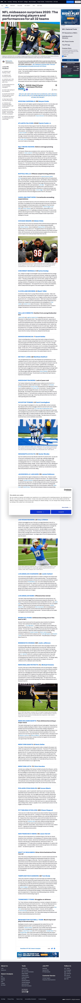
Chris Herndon (39, 766)
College (19, 5)
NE (42, 95)
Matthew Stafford (40, 357)
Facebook (68, 973)
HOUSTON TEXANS (25, 402)
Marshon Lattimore (24, 735)
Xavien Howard (34, 632)
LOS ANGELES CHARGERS (28, 574)
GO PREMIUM (70, 1)
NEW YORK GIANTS (25, 744)
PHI (53, 95)
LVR (28, 95)
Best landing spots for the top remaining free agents (8, 86)
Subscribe (44, 968)
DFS (34, 5)
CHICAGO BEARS (24, 221)
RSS (67, 978)
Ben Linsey (9, 60)
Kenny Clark (36, 388)
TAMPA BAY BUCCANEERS (28, 876)
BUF (29, 94)
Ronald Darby (23, 932)
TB (37, 97)
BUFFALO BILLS (24, 173)
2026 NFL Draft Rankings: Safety (6, 72)
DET (50, 94)
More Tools (70, 60)
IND (20, 95)
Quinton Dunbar (28, 927)
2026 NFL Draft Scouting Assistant (6, 76)
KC (25, 95)
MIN (39, 95)
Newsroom (3, 970)
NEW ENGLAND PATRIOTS (28, 665)
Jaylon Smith (21, 317)
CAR (32, 94)
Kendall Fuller (49, 930)
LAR (34, 95)
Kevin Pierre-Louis (27, 930)
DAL (46, 94)
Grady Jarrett (23, 139)
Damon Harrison (24, 227)
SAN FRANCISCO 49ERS (27, 834)
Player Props (24, 968)
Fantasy (12, 5)
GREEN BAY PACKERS (26, 380)
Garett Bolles (40, 336)
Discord (68, 975)
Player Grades (25, 973)
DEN (43, 94)
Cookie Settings (42, 999)
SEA (34, 97)
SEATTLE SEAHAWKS (26, 852)
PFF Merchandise (46, 971)
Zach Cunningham (43, 402)
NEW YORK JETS (24, 766)
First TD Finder (25, 970)
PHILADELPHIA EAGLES (27, 788)
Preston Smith (34, 386)
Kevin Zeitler (40, 744)
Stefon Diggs (39, 190)
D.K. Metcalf (23, 654)
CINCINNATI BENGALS (27, 271)
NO (44, 95)
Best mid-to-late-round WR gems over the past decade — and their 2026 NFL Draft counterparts (8, 112)
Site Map (3, 999)
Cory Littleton (42, 519)
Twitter (68, 968)
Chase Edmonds (40, 115)
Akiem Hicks (38, 221)
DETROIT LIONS (24, 357)
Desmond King (23, 910)
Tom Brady (46, 876)
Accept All (61, 511)
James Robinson (48, 474)
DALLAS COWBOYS (25, 313)
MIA (37, 95)
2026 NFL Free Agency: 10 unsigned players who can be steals (8, 118)
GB (52, 94)
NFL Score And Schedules (28, 971)
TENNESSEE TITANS (26, 899)
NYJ (50, 95)
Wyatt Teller (42, 291)
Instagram (68, 970)
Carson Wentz (45, 788)
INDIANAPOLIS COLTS (26, 454)
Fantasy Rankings (26, 982)
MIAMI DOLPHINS (25, 617)
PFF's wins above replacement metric (43, 408)
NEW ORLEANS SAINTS (27, 721)
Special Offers (45, 970)
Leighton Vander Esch (32, 317)
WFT (43, 97)
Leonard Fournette (28, 480)
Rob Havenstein (39, 607)
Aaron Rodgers (24, 887)
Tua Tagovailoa (29, 625)
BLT (26, 94)
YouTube (68, 971)
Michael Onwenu (47, 665)
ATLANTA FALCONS (25, 123)
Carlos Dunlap (43, 271)
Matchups (24, 978)
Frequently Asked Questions (48, 979)
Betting (39, 5)
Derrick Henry (26, 487)
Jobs (2, 968)
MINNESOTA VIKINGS (26, 643)
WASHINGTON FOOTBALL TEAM (30, 919)
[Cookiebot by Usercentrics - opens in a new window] (65, 490)
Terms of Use (19, 999)
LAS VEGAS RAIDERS (26, 519)
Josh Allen (41, 184)
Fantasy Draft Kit (26, 980)
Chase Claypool (47, 810)
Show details (65, 507)
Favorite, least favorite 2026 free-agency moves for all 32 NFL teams (8, 95)
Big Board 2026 (25, 984)
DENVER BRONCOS (25, 336)
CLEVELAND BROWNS (26, 291)
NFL (7, 5)
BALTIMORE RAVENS (26, 147)
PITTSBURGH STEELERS (27, 810)
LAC (31, 95)
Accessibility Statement (30, 999)
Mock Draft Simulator (26, 985)
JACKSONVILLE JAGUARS (28, 474)
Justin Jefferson (44, 643)
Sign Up (70, 75)
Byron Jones (43, 632)
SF (32, 97)
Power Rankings (25, 977)
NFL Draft (27, 5)
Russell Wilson (31, 581)
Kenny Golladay (43, 371)
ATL (23, 94)
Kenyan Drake (43, 101)
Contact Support (46, 978)
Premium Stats (25, 975)
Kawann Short (41, 227)
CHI (37, 94)
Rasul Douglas (46, 206)
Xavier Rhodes (43, 454)
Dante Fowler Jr (45, 123)
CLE (40, 94)
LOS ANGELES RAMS (26, 596)
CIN (35, 94)
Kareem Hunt (27, 304)
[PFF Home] (2, 1)
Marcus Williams (35, 735)
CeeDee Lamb (31, 821)
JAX (22, 95)
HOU (55, 94)
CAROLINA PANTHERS (27, 197)
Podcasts (68, 977)
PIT (56, 95)
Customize (40, 511)
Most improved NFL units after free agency (7, 100)
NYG (47, 95)
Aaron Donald (22, 132)
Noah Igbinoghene (46, 633)
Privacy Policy (11, 999)
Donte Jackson (27, 208)
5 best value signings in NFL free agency (8, 90)
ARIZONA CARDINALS (26, 101)
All (2, 5)
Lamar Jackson (28, 152)
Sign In (78, 1)
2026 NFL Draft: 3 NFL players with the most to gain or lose (8, 81)
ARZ (20, 94)
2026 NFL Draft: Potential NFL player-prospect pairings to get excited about (7, 105)
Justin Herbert (47, 574)
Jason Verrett (45, 834)
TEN (40, 97)
